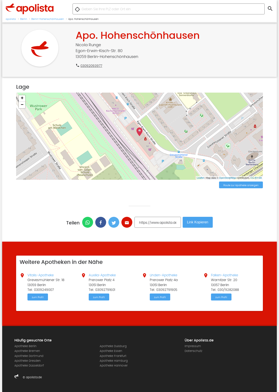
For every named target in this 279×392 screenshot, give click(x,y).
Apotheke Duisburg (113, 346)
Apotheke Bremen (27, 351)
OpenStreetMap (227, 177)
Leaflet (200, 177)
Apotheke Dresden (27, 360)
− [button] (22, 105)
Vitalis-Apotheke (40, 275)
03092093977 (91, 66)
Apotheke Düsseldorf (29, 365)
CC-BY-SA (256, 177)
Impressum (193, 346)
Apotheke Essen (111, 351)
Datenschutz (193, 351)
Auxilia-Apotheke (102, 275)
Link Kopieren (197, 222)
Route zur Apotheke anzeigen (241, 185)
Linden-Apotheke (163, 275)
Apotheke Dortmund (28, 356)
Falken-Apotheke (224, 275)
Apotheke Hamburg (114, 360)
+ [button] (22, 98)
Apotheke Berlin (25, 346)
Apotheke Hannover (114, 365)
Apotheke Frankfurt (113, 356)
